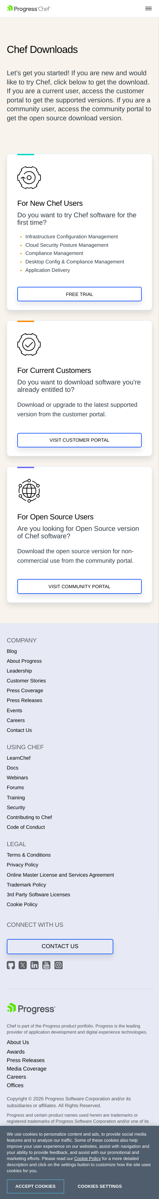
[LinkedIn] (35, 966)
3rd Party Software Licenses (38, 895)
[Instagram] (59, 966)
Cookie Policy (22, 904)
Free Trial (79, 294)
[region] (79, 1162)
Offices (15, 1085)
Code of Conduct (26, 827)
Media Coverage (26, 1069)
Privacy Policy (22, 865)
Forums (15, 788)
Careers (16, 720)
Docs (12, 768)
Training (16, 798)
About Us (18, 1042)
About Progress (24, 661)
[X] (24, 966)
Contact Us (19, 730)
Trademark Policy (26, 885)
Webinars (17, 778)
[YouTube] (47, 966)
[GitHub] (12, 966)
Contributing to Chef (29, 817)
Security (16, 808)
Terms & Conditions (29, 855)
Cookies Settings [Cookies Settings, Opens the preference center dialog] (100, 1186)
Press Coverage (25, 691)
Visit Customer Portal (79, 440)
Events (14, 711)
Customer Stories (26, 681)
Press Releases (24, 700)
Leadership (19, 671)
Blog (12, 651)
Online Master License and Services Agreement (60, 875)
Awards (16, 1052)
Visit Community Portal (79, 586)
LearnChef (18, 758)
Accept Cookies (36, 1186)
